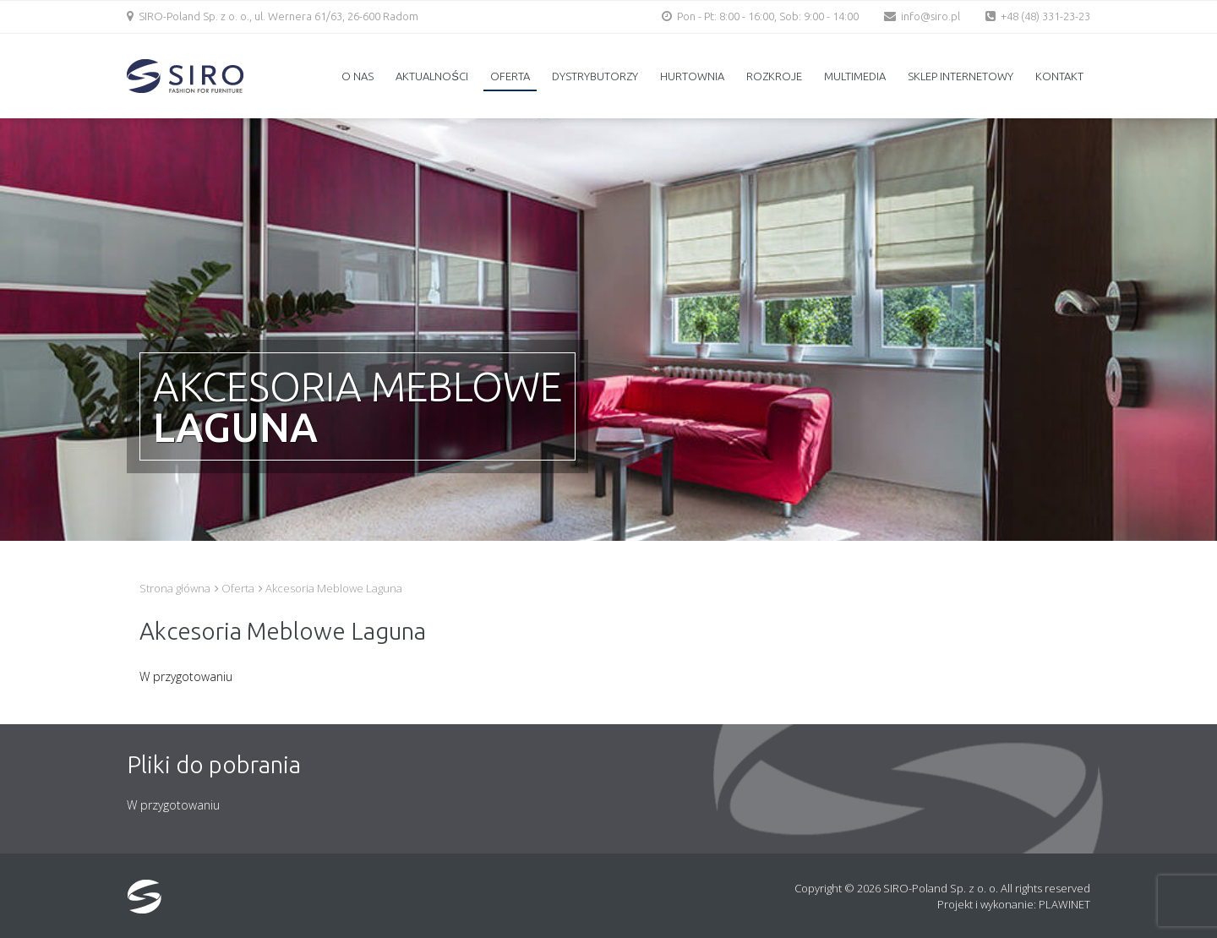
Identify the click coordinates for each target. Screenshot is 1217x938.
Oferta (510, 76)
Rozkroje (774, 76)
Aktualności (432, 76)
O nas (357, 76)
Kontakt (1059, 76)
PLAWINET (1064, 904)
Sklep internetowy (960, 76)
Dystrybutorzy (595, 76)
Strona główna (174, 588)
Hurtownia (692, 76)
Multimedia (855, 76)
